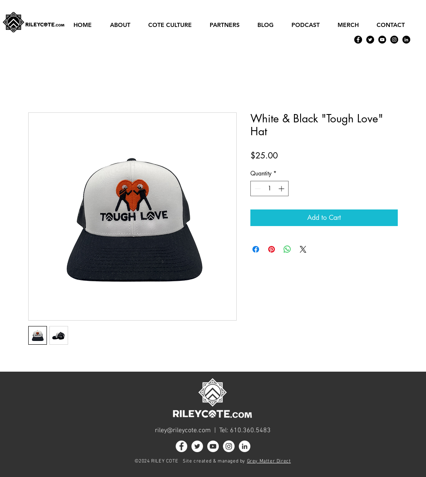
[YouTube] (382, 40)
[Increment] (282, 188)
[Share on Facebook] (256, 249)
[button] (123, 25)
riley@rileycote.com (183, 430)
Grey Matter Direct (269, 461)
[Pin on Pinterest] (272, 249)
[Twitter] (370, 40)
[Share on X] (303, 249)
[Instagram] (394, 40)
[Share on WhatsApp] (287, 249)
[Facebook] (358, 40)
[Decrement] (257, 188)
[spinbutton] (269, 188)
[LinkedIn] (406, 40)
